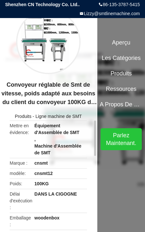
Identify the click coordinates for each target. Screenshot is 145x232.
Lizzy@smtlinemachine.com (112, 13)
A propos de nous (121, 104)
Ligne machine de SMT (58, 116)
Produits (23, 116)
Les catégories (121, 58)
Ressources (121, 89)
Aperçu (121, 42)
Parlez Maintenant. (121, 139)
